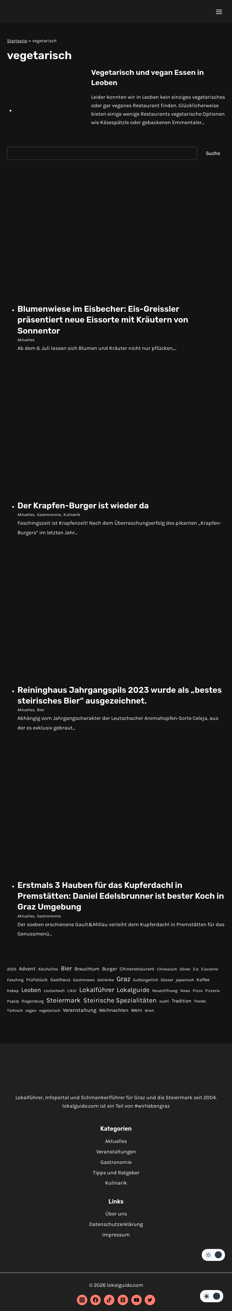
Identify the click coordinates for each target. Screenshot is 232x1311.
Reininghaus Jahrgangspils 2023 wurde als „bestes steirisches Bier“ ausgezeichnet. (115, 697)
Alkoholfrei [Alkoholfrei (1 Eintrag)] (48, 971)
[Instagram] (82, 1300)
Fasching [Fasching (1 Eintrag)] (15, 982)
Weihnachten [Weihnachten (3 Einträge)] (113, 1013)
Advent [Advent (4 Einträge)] (27, 971)
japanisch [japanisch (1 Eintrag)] (185, 982)
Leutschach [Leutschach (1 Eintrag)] (54, 993)
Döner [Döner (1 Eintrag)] (185, 971)
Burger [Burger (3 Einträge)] (109, 971)
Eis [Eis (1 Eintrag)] (196, 971)
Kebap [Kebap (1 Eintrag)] (13, 993)
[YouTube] (136, 1300)
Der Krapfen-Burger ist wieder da (92, 506)
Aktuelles (25, 340)
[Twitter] (150, 1300)
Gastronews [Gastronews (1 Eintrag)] (84, 982)
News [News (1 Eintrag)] (185, 993)
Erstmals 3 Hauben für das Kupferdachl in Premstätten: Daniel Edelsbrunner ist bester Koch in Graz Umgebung (117, 898)
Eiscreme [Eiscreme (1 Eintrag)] (209, 971)
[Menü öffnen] (219, 11)
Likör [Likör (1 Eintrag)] (72, 993)
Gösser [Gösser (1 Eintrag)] (167, 982)
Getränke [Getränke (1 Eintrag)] (105, 982)
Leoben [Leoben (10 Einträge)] (31, 992)
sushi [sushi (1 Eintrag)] (164, 1004)
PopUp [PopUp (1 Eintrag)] (13, 1004)
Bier (40, 711)
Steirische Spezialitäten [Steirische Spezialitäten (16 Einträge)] (120, 1003)
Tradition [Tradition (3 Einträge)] (181, 1004)
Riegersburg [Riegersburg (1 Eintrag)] (33, 1004)
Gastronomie (49, 516)
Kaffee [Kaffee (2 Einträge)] (203, 982)
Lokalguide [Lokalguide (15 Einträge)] (133, 992)
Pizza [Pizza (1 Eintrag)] (198, 993)
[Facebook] (95, 1300)
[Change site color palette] (213, 1255)
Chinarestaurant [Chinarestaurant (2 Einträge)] (137, 971)
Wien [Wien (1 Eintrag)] (149, 1013)
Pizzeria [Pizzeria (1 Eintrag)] (212, 993)
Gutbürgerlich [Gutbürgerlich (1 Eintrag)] (145, 982)
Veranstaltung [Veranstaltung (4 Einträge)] (79, 1013)
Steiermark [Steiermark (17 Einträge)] (63, 1003)
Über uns (116, 1213)
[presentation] (48, 89)
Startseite (17, 40)
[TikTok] (109, 1300)
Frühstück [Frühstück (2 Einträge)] (37, 982)
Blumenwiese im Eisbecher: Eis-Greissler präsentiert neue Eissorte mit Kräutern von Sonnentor (115, 320)
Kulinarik (71, 516)
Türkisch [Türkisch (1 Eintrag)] (15, 1013)
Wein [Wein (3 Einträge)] (136, 1013)
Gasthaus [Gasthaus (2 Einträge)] (60, 982)
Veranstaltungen (116, 1151)
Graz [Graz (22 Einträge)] (123, 982)
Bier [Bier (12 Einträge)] (66, 971)
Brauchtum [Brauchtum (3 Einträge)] (87, 971)
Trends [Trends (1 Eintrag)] (200, 1004)
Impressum (116, 1234)
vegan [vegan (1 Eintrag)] (30, 1013)
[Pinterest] (123, 1300)
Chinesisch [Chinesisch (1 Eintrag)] (167, 971)
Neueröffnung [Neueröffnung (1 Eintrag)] (165, 993)
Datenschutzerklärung (116, 1224)
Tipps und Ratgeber (116, 1172)
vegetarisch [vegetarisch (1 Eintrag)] (49, 1013)
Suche (213, 153)
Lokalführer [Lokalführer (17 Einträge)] (96, 992)
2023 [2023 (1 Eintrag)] (11, 971)
